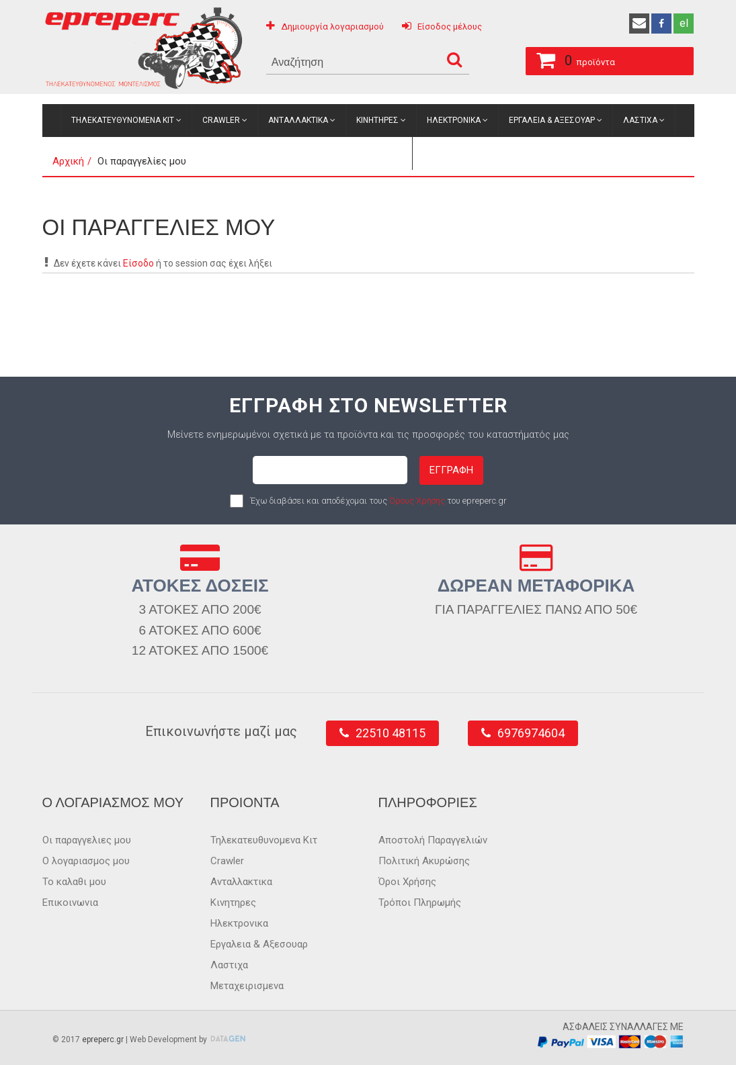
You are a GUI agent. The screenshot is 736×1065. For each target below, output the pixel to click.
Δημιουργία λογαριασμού (332, 26)
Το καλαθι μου (74, 882)
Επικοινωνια (70, 902)
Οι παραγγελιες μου (86, 840)
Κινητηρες (377, 120)
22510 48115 (390, 733)
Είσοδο (138, 263)
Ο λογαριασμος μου (86, 861)
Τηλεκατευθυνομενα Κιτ (122, 120)
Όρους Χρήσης (417, 501)
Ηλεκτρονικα (454, 120)
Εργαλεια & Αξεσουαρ (552, 120)
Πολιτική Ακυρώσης (424, 861)
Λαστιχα (640, 120)
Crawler (221, 120)
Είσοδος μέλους (449, 26)
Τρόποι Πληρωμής (419, 902)
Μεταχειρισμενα (368, 153)
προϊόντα (570, 58)
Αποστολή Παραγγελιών (432, 840)
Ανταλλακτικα (298, 120)
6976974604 (531, 733)
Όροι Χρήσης (407, 882)
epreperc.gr (103, 1039)
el (684, 23)
